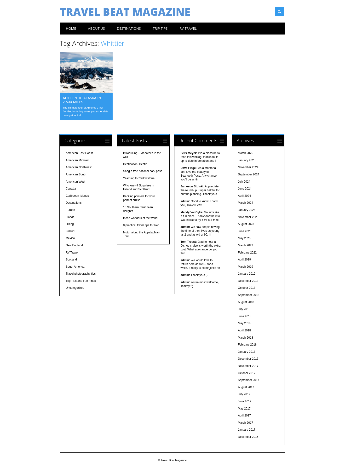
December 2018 (248, 281)
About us (96, 28)
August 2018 (246, 302)
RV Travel (187, 28)
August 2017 (246, 387)
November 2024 (248, 167)
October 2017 (246, 373)
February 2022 (247, 252)
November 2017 (248, 366)
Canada (71, 189)
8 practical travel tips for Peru (141, 225)
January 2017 (246, 430)
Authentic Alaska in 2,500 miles (82, 99)
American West (75, 182)
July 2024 (244, 182)
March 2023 (245, 245)
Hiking (70, 224)
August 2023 (246, 224)
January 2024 (246, 210)
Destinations (129, 28)
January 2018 (246, 352)
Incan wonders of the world (140, 218)
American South (76, 175)
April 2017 (244, 416)
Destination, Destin (135, 164)
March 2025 (245, 153)
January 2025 (246, 160)
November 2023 (248, 217)
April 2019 (244, 260)
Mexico (70, 238)
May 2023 (244, 238)
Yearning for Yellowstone (139, 178)
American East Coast (79, 153)
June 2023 (244, 231)
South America (75, 267)
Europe (70, 210)
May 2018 (244, 323)
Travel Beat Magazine (125, 12)
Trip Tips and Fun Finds (81, 281)
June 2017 (244, 402)
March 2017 (245, 423)
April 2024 (244, 196)
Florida (70, 217)
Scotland (71, 260)
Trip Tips (160, 28)
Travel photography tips (81, 274)
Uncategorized (75, 288)
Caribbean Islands (77, 196)
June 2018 (244, 316)
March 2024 (245, 203)
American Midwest (77, 160)
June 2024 (244, 189)
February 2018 (247, 345)
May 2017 (244, 408)
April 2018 (244, 331)
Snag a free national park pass (142, 171)
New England (74, 245)
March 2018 (245, 338)
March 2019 (245, 267)
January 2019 (246, 274)
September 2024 (248, 175)
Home (71, 28)
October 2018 (246, 288)
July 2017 (244, 394)
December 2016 (248, 437)
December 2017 (248, 359)
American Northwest (79, 167)
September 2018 (248, 295)
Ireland (70, 231)
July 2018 (244, 309)
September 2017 (248, 380)
